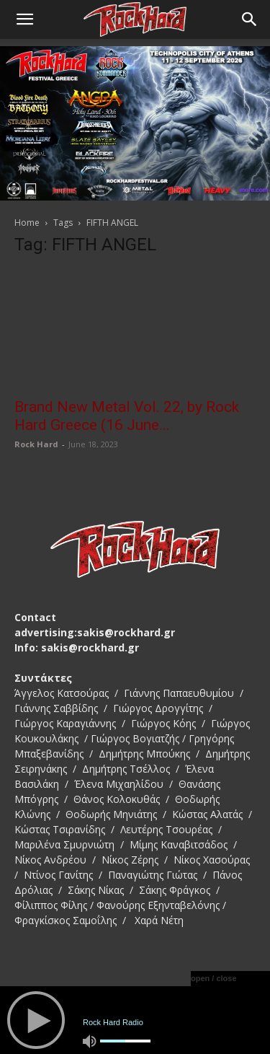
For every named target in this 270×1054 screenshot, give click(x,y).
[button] (24, 19)
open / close (214, 978)
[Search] (250, 19)
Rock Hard (36, 444)
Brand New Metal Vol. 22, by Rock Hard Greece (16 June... (126, 416)
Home (27, 222)
